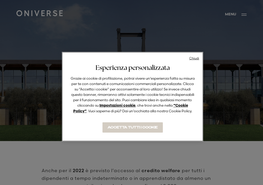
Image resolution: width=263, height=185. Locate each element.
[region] (132, 96)
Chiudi (194, 58)
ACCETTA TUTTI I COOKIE (133, 127)
